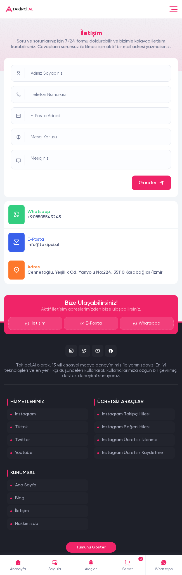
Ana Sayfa (25, 485)
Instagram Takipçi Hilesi (126, 414)
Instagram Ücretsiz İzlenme (129, 440)
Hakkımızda (26, 524)
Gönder (151, 182)
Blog (19, 498)
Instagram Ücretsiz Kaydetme (132, 453)
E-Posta (91, 323)
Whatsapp (146, 323)
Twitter (22, 440)
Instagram (25, 414)
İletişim (35, 323)
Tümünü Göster (91, 547)
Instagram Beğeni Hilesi (126, 427)
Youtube (23, 453)
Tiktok (21, 427)
